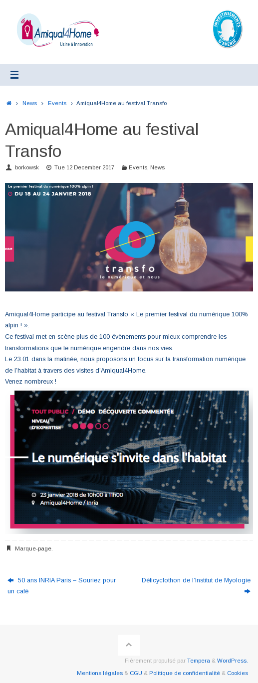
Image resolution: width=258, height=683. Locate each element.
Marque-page (33, 548)
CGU (136, 673)
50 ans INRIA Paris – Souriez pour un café (61, 586)
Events (57, 103)
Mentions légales (100, 673)
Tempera (198, 661)
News (29, 103)
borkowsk (27, 167)
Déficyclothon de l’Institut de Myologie (196, 586)
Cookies (237, 673)
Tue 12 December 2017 (84, 167)
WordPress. (232, 661)
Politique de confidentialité (184, 673)
